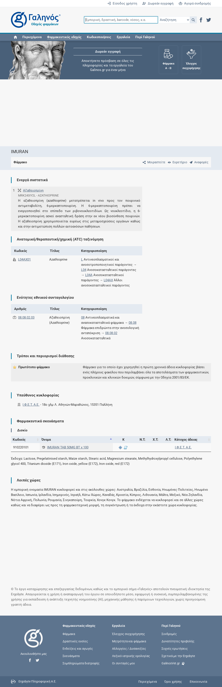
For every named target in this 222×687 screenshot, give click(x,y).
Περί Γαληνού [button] (145, 37)
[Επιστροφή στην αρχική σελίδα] (33, 643)
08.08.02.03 (26, 317)
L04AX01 (24, 259)
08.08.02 (111, 333)
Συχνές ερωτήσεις (175, 648)
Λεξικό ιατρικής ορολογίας (131, 656)
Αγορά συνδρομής (195, 3)
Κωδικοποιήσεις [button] (99, 37)
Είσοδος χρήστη (122, 3)
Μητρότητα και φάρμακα (129, 641)
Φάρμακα (69, 633)
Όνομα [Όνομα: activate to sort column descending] (46, 440)
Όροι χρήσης (173, 681)
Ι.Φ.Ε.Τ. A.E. (31, 405)
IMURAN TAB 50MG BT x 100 (67, 447)
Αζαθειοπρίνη (33, 190)
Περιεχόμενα (32, 37)
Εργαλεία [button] (123, 37)
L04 (83, 270)
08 (83, 317)
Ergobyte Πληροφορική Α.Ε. (37, 681)
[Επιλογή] (174, 19)
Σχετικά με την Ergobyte (178, 656)
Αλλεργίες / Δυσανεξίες (129, 648)
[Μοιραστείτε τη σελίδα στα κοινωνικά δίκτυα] (153, 162)
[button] (193, 19)
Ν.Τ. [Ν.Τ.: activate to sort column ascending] (142, 440)
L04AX (108, 280)
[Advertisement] (111, 113)
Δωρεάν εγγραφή (158, 3)
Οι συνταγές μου (123, 663)
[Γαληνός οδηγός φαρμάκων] (34, 20)
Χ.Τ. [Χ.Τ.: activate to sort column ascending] (155, 440)
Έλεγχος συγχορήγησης (128, 633)
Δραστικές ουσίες (75, 641)
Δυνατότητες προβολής (178, 641)
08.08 (132, 323)
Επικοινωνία (198, 681)
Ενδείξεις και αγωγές (78, 648)
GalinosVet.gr (173, 662)
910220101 (21, 447)
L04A (88, 275)
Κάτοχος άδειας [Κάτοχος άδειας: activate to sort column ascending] (185, 440)
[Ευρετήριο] (176, 162)
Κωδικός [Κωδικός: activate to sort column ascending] (19, 440)
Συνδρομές (169, 633)
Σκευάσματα (71, 656)
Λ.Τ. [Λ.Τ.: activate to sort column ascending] (168, 440)
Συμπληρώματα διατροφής (81, 663)
